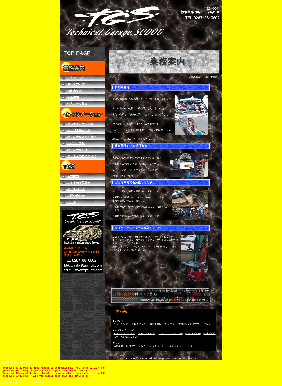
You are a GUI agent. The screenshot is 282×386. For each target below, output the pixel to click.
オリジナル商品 (146, 333)
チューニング (121, 324)
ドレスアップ (139, 324)
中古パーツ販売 (202, 324)
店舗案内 (118, 346)
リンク (188, 346)
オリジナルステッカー (170, 333)
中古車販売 (184, 324)
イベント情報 (193, 333)
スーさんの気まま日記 (125, 336)
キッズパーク (157, 346)
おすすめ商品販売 (136, 346)
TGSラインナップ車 (124, 333)
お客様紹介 (210, 333)
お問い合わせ (174, 346)
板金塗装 (169, 324)
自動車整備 (155, 324)
